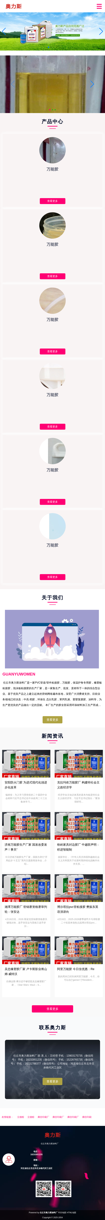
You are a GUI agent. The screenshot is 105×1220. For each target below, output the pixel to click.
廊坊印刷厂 (43, 1117)
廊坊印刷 (86, 1117)
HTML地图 (71, 1212)
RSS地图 (62, 1212)
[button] (101, 31)
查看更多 (52, 719)
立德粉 (20, 1117)
